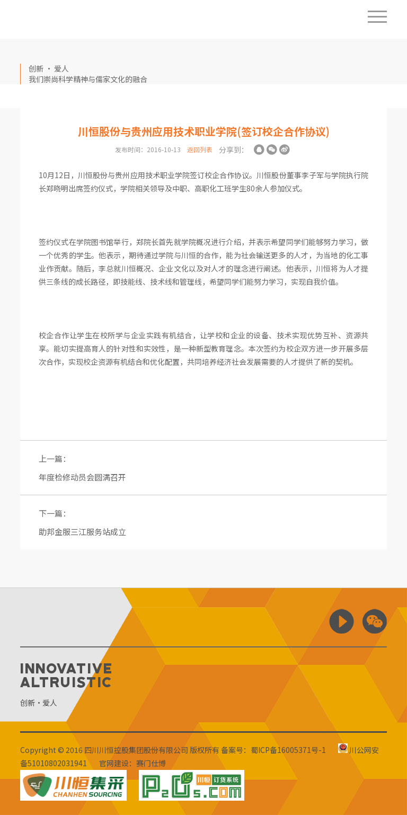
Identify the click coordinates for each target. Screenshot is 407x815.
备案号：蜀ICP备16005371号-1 (273, 749)
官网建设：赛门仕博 (132, 763)
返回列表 (200, 149)
